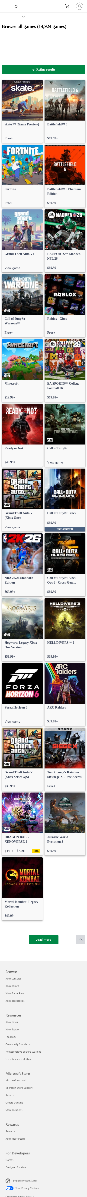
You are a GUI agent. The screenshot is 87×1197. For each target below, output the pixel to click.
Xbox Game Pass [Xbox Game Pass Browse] (15, 993)
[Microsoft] (43, 3)
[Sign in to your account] (79, 6)
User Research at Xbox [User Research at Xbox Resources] (18, 1058)
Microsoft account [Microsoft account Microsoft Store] (16, 1080)
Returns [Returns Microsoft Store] (10, 1095)
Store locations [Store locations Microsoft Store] (14, 1109)
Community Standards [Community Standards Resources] (18, 1044)
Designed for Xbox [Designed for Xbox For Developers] (16, 1167)
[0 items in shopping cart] (68, 6)
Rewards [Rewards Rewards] (10, 1131)
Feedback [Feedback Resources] (11, 1036)
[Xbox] (12, 16)
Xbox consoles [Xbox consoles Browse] (13, 978)
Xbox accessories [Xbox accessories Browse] (15, 1000)
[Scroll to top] (80, 939)
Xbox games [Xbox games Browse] (12, 985)
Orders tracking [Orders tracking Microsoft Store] (14, 1102)
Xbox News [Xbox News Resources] (12, 1021)
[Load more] (43, 939)
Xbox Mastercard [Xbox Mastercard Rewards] (15, 1138)
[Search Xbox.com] (16, 6)
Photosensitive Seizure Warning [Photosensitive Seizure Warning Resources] (23, 1051)
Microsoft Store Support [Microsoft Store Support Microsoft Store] (19, 1087)
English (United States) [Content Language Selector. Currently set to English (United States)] (25, 1180)
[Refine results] (43, 69)
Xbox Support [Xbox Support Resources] (13, 1029)
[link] (22, 111)
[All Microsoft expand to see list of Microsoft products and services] (5, 6)
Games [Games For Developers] (9, 1159)
